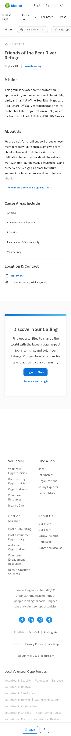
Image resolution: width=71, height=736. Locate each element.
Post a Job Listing (19, 529)
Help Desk (44, 542)
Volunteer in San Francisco (22, 693)
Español (33, 632)
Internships (46, 475)
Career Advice (47, 493)
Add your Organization (17, 547)
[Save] (30, 730)
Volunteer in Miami (17, 719)
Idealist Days (6, 17)
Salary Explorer (48, 487)
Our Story (44, 524)
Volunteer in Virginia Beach (22, 706)
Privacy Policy (34, 644)
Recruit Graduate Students (19, 572)
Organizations (17, 489)
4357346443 (16, 276)
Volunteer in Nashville (48, 719)
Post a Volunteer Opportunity (19, 537)
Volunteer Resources (14, 497)
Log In (37, 6)
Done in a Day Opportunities (17, 481)
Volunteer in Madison (49, 713)
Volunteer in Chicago (18, 713)
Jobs (41, 469)
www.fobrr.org (33, 66)
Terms (16, 644)
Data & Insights (48, 536)
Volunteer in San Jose (49, 681)
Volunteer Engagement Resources (16, 559)
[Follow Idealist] (22, 620)
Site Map (53, 644)
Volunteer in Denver (17, 700)
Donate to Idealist (50, 548)
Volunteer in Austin (47, 700)
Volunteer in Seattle (18, 681)
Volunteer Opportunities (17, 471)
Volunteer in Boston (18, 687)
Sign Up (50, 6)
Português (50, 632)
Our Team (44, 530)
